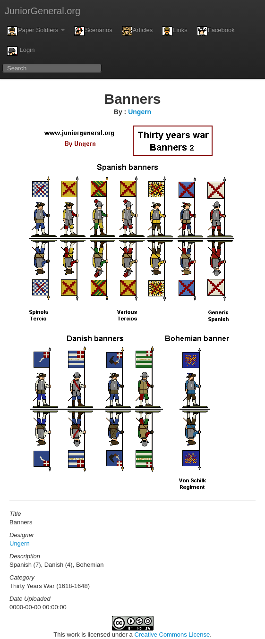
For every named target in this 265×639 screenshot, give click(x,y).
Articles (137, 31)
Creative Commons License (172, 634)
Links (174, 31)
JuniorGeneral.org (42, 11)
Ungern (139, 112)
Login (20, 51)
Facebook (216, 31)
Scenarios (93, 31)
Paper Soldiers (36, 31)
